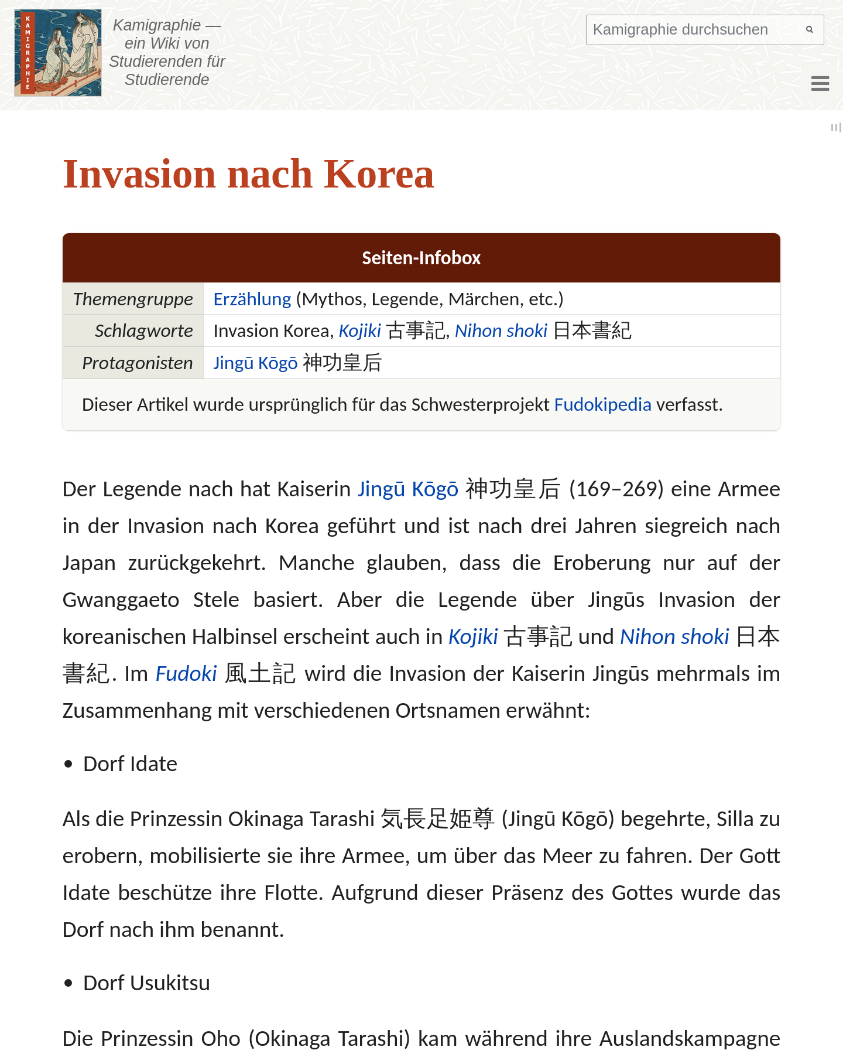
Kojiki (360, 330)
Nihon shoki (501, 330)
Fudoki (186, 673)
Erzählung (252, 299)
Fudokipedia (603, 404)
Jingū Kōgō (255, 362)
